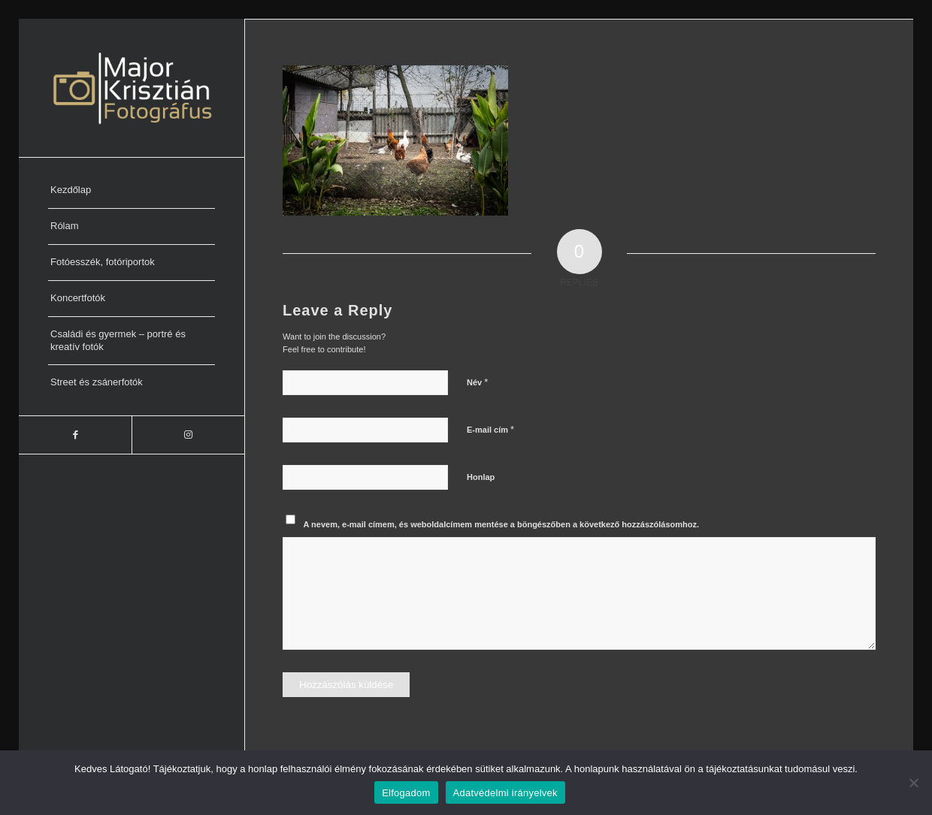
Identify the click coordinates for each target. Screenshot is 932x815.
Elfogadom (406, 792)
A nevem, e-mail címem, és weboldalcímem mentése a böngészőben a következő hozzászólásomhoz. (502, 524)
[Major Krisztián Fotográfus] (131, 88)
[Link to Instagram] (188, 435)
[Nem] (913, 782)
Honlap (481, 476)
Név (477, 382)
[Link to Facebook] (75, 435)
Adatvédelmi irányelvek (505, 792)
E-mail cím (490, 429)
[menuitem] (131, 191)
